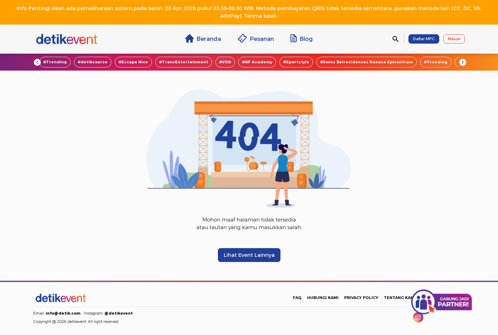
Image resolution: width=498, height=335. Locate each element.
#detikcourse (93, 62)
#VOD (225, 62)
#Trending (55, 62)
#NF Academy (257, 62)
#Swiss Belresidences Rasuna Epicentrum (366, 62)
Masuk (454, 38)
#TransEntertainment (183, 62)
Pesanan (256, 38)
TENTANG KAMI (400, 297)
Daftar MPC (424, 38)
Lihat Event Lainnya (249, 255)
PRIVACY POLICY (361, 297)
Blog (301, 38)
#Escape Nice (133, 62)
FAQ (297, 297)
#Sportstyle (296, 62)
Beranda (203, 38)
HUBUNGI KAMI (323, 297)
